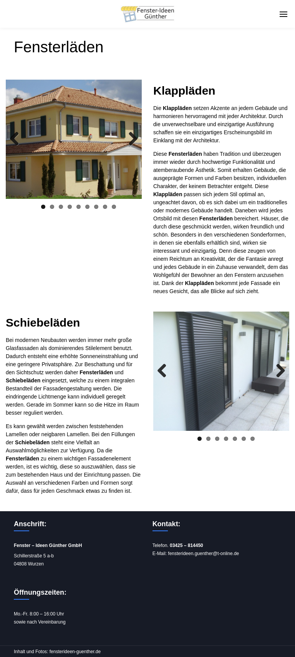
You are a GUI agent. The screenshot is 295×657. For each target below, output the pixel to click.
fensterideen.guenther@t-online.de (203, 553)
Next (130, 139)
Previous (17, 139)
